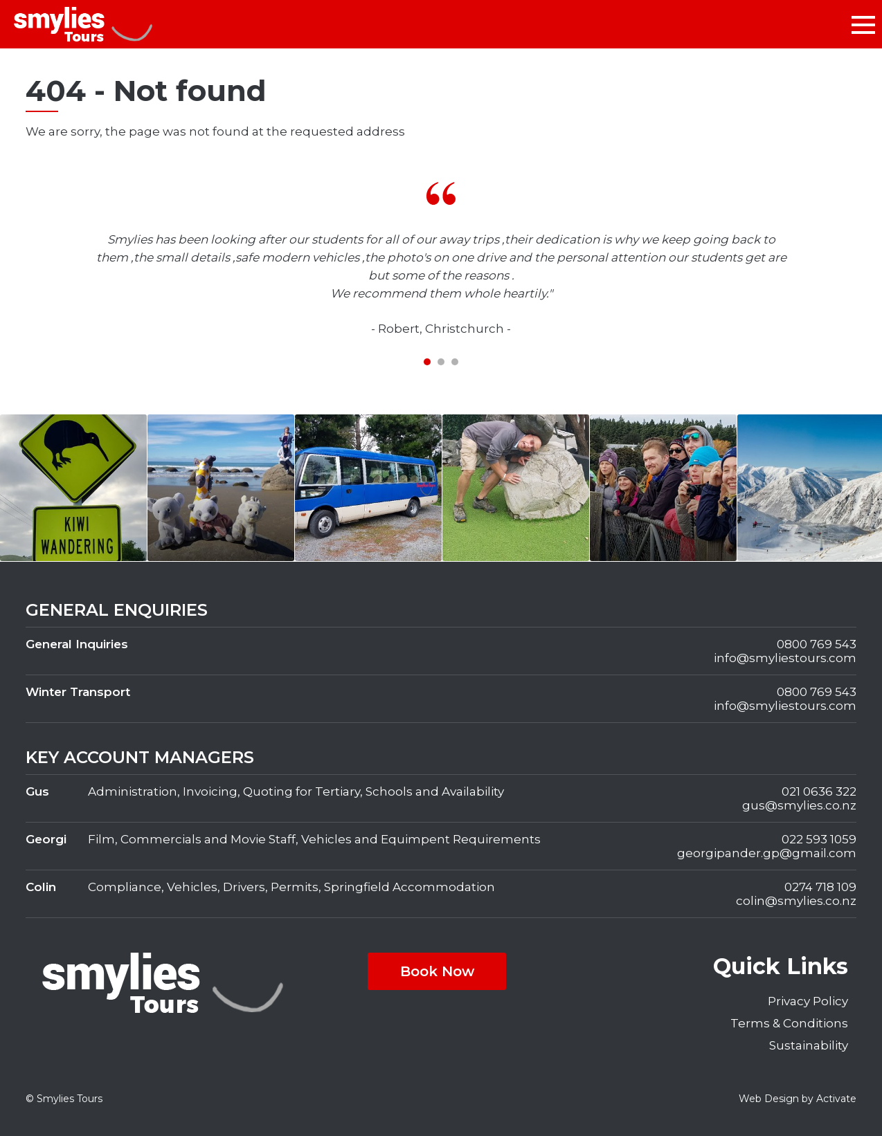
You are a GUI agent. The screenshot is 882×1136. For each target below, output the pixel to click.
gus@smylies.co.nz (799, 805)
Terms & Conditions (789, 1023)
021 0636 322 (819, 791)
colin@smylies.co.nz (796, 901)
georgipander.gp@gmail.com (766, 853)
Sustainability (808, 1045)
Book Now (437, 971)
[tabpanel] (441, 260)
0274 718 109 (820, 887)
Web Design (769, 1098)
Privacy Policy (808, 1001)
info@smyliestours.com (785, 658)
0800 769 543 (816, 644)
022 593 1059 (819, 839)
